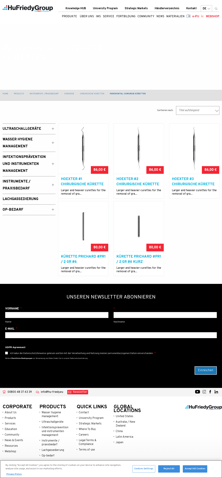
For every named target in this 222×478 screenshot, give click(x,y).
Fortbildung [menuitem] (125, 16)
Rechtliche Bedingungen (21, 358)
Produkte (69, 16)
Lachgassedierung (53, 450)
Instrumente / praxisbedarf (50, 442)
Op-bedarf (48, 455)
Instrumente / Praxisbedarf (44, 94)
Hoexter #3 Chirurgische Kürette (193, 182)
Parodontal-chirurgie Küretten (128, 94)
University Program (105, 8)
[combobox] (197, 110)
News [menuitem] (160, 16)
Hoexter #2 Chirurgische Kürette (137, 182)
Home (5, 94)
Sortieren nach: (165, 110)
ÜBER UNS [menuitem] (87, 16)
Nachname (165, 308)
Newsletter (80, 392)
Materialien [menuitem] (175, 16)
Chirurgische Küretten (92, 94)
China (119, 431)
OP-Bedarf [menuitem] (13, 210)
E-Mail (10, 328)
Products (19, 94)
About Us (10, 412)
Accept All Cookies (195, 469)
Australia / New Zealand (125, 424)
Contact (84, 412)
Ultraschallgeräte (52, 422)
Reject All (169, 469)
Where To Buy (87, 429)
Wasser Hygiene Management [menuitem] (18, 143)
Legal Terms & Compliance (87, 442)
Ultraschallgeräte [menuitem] (22, 129)
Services (10, 423)
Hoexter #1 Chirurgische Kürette (82, 182)
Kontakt (191, 8)
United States (124, 416)
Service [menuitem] (108, 16)
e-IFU (195, 16)
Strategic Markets (136, 8)
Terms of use (87, 450)
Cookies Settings (143, 469)
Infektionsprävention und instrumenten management (55, 431)
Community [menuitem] (146, 16)
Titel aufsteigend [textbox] (189, 110)
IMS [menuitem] (98, 16)
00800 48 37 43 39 (19, 392)
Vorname (12, 308)
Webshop (212, 16)
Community (12, 435)
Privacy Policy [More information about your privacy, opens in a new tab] (14, 475)
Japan (119, 442)
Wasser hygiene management (51, 414)
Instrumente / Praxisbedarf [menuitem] (17, 185)
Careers (84, 435)
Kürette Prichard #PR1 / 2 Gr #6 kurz (138, 259)
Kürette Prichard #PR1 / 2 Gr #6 (83, 259)
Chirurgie (69, 94)
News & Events (14, 440)
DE (206, 8)
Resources (11, 446)
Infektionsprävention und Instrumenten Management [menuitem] (24, 164)
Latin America (124, 437)
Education (11, 429)
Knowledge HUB (76, 8)
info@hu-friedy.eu (52, 392)
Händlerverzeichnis (167, 8)
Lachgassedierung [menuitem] (20, 199)
